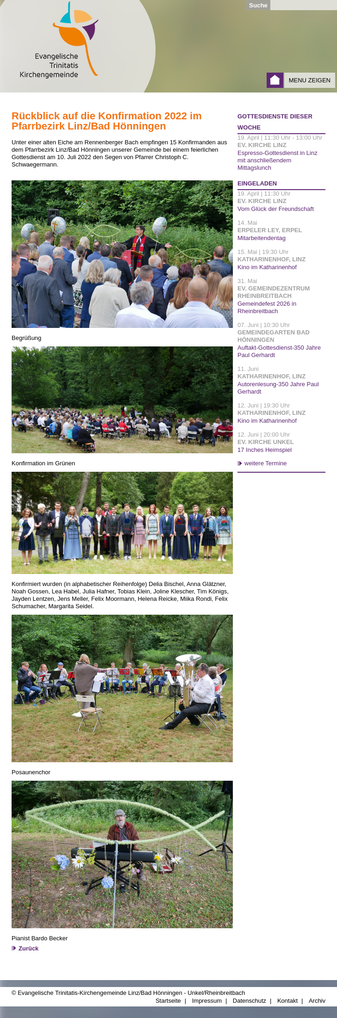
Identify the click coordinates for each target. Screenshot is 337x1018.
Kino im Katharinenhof (267, 267)
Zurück (28, 948)
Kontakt (287, 1000)
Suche (258, 5)
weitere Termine (265, 463)
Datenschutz (249, 1000)
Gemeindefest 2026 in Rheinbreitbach (266, 307)
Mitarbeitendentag (261, 237)
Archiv (317, 1000)
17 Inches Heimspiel (264, 449)
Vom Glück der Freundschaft (275, 208)
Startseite (275, 80)
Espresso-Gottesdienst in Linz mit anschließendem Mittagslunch (277, 160)
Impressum (207, 1000)
